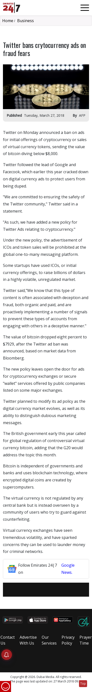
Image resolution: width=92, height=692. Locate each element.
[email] (30, 589)
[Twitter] (43, 589)
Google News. (68, 568)
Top (83, 683)
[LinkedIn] (49, 589)
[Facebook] (36, 589)
